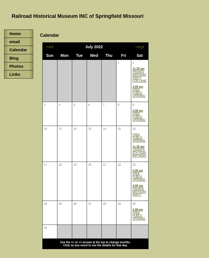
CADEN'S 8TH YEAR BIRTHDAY (140, 151)
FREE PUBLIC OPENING (139, 91)
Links (14, 74)
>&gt (139, 47)
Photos (16, 66)
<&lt (50, 47)
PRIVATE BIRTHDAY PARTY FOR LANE (140, 74)
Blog (13, 58)
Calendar (18, 49)
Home (15, 33)
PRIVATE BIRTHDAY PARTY (140, 190)
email (14, 41)
